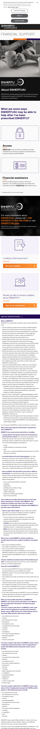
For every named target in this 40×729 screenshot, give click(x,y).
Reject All (19, 15)
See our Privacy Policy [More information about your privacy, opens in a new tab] (13, 7)
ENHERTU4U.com (10, 223)
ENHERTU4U (6, 149)
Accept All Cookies (19, 20)
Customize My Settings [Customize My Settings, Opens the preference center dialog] (19, 10)
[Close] (37, 2)
